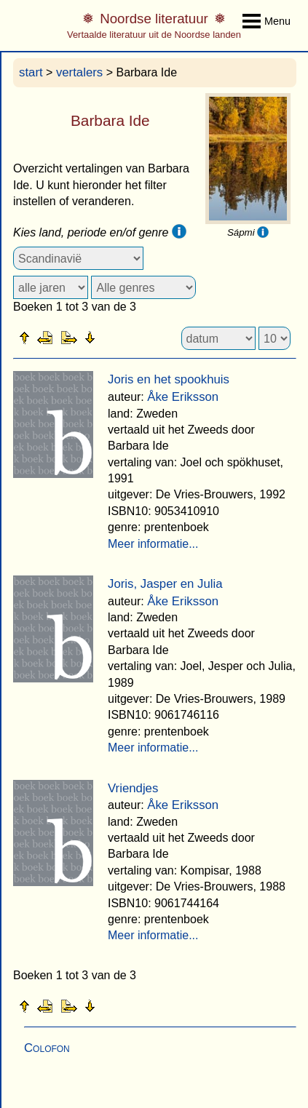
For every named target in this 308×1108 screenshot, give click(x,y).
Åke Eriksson (182, 397)
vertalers (79, 72)
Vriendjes (133, 788)
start (31, 72)
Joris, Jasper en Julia (165, 584)
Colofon (47, 1048)
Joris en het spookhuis (168, 379)
